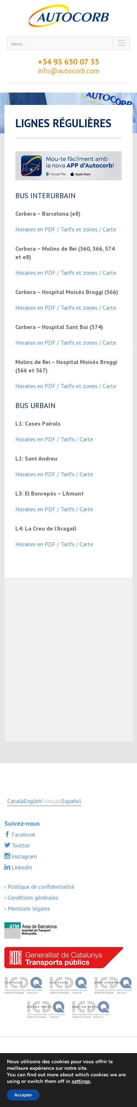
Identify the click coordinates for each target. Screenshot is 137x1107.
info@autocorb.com (68, 70)
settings (81, 1081)
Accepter (23, 1095)
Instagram (23, 856)
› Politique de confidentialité (39, 886)
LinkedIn (21, 867)
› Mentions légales (27, 908)
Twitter (20, 845)
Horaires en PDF (35, 229)
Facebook (22, 834)
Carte (109, 229)
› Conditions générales (31, 897)
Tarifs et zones (79, 229)
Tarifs (68, 439)
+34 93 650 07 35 (68, 61)
